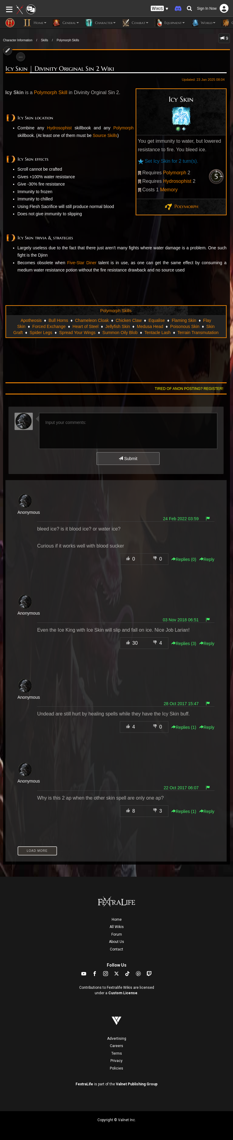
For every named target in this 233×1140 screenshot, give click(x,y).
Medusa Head (150, 326)
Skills (44, 40)
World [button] (203, 22)
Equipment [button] (169, 22)
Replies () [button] (183, 559)
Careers (116, 1046)
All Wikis (117, 927)
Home (117, 919)
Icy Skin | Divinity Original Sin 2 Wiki (59, 69)
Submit (128, 458)
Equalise (157, 320)
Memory (169, 189)
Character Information (17, 40)
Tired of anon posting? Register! (189, 389)
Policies (116, 1068)
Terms (116, 1053)
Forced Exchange (49, 326)
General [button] (65, 22)
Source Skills (105, 135)
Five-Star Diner (81, 262)
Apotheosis (31, 320)
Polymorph (174, 172)
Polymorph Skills (68, 40)
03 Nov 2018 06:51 (180, 619)
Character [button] (100, 22)
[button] (159, 8)
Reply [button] (206, 559)
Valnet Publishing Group (136, 1084)
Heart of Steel (86, 326)
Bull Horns (58, 320)
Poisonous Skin (185, 326)
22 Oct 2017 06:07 (181, 787)
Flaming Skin (184, 320)
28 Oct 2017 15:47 (181, 703)
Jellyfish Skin (117, 326)
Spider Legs (41, 332)
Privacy (116, 1061)
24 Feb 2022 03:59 (181, 518)
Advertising (116, 1038)
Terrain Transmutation (197, 332)
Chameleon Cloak (92, 320)
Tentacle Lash (157, 332)
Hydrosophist (177, 181)
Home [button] (35, 22)
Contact (116, 949)
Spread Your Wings (77, 332)
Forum (116, 934)
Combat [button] (135, 22)
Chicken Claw (129, 320)
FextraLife (84, 1084)
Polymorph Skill (50, 92)
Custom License (122, 993)
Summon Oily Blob (120, 332)
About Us (116, 942)
